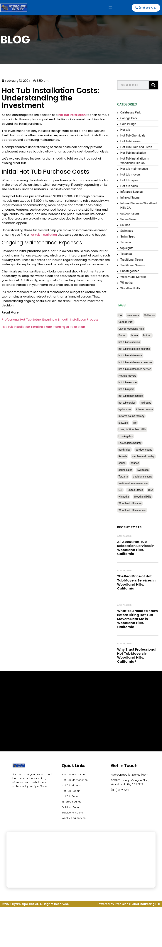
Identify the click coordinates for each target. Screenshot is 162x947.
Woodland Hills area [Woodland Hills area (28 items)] (133, 503)
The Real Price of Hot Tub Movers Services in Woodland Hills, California (140, 582)
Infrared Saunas (72, 803)
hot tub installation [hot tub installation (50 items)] (133, 342)
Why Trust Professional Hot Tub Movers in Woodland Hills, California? (140, 655)
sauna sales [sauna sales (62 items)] (129, 469)
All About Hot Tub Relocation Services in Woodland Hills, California (139, 547)
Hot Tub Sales (71, 798)
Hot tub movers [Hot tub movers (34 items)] (131, 375)
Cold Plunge (132, 124)
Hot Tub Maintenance (76, 780)
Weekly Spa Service (136, 277)
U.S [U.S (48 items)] (124, 489)
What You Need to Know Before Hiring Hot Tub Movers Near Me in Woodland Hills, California (141, 618)
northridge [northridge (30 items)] (128, 449)
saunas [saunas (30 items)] (138, 463)
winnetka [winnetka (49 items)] (127, 496)
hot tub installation (63, 115)
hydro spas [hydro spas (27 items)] (128, 409)
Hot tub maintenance (137, 168)
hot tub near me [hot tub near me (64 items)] (131, 382)
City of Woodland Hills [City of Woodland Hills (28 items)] (134, 328)
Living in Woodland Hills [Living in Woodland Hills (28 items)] (135, 429)
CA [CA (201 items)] (123, 315)
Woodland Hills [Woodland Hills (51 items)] (146, 496)
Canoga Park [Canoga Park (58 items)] (129, 321)
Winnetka (130, 282)
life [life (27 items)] (138, 422)
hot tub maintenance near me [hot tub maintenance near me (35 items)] (139, 362)
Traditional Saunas (136, 265)
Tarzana (129, 242)
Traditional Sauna (135, 259)
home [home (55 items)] (138, 335)
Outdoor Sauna (72, 809)
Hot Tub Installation (137, 153)
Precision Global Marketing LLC (137, 907)
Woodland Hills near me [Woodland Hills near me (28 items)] (135, 510)
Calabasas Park (134, 112)
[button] (110, 8)
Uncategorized (133, 271)
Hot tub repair (133, 180)
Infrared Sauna (133, 197)
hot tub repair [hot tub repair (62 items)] (129, 389)
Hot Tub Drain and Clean (140, 147)
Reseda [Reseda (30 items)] (126, 456)
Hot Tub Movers (72, 786)
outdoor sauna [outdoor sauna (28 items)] (147, 449)
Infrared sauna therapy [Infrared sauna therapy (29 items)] (135, 416)
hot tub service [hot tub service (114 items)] (130, 402)
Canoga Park (132, 118)
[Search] (157, 85)
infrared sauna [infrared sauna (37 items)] (148, 409)
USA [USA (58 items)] (154, 489)
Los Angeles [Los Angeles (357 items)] (129, 436)
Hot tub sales (132, 186)
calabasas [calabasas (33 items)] (136, 315)
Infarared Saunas (135, 192)
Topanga (129, 254)
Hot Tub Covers (134, 141)
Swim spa (130, 231)
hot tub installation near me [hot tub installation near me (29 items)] (137, 348)
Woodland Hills (134, 288)
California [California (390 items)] (153, 315)
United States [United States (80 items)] (138, 489)
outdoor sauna (133, 213)
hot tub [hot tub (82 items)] (151, 335)
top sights (130, 248)
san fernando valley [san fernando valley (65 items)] (147, 456)
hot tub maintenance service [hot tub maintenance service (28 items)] (138, 369)
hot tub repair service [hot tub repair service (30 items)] (134, 395)
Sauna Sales (132, 219)
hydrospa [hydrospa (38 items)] (149, 402)
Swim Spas (131, 236)
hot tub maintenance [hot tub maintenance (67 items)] (134, 355)
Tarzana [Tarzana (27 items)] (126, 476)
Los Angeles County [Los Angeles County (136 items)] (133, 442)
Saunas (129, 225)
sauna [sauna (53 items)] (125, 463)
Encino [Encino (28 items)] (126, 335)
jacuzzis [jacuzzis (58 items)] (126, 422)
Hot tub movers (134, 174)
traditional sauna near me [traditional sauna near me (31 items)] (136, 483)
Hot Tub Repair (71, 792)
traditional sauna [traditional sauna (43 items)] (146, 476)
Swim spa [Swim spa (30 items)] (146, 469)
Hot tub (129, 129)
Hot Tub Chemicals (136, 135)
